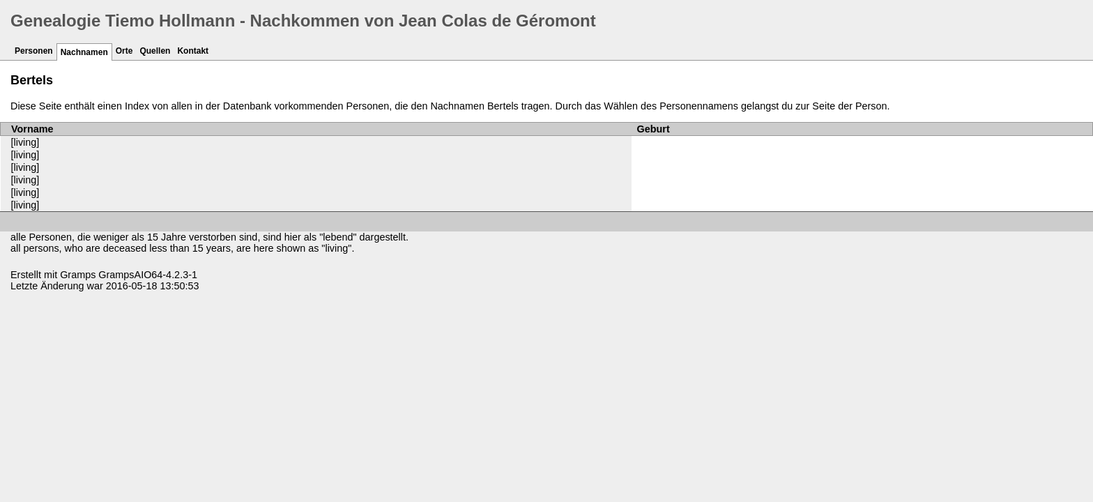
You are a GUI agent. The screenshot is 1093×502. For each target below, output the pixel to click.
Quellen (154, 51)
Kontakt (192, 51)
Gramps (77, 274)
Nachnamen (84, 52)
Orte (124, 51)
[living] (25, 142)
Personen (34, 51)
